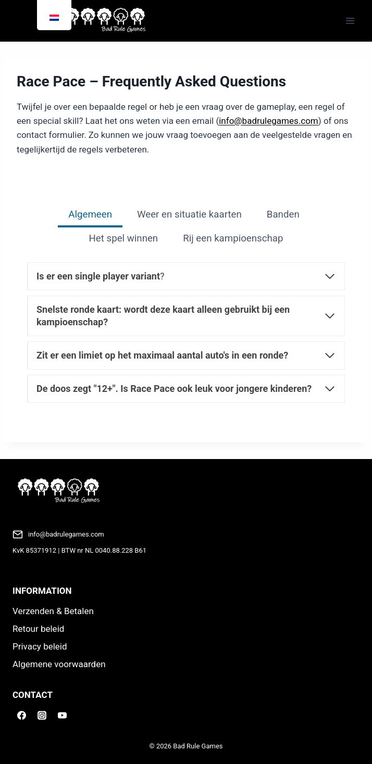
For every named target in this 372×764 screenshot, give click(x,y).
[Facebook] (21, 715)
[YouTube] (62, 715)
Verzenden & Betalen (53, 611)
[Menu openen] (349, 20)
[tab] (90, 215)
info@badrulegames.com (268, 121)
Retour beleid (38, 628)
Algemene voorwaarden (59, 664)
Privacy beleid (40, 646)
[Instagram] (42, 715)
